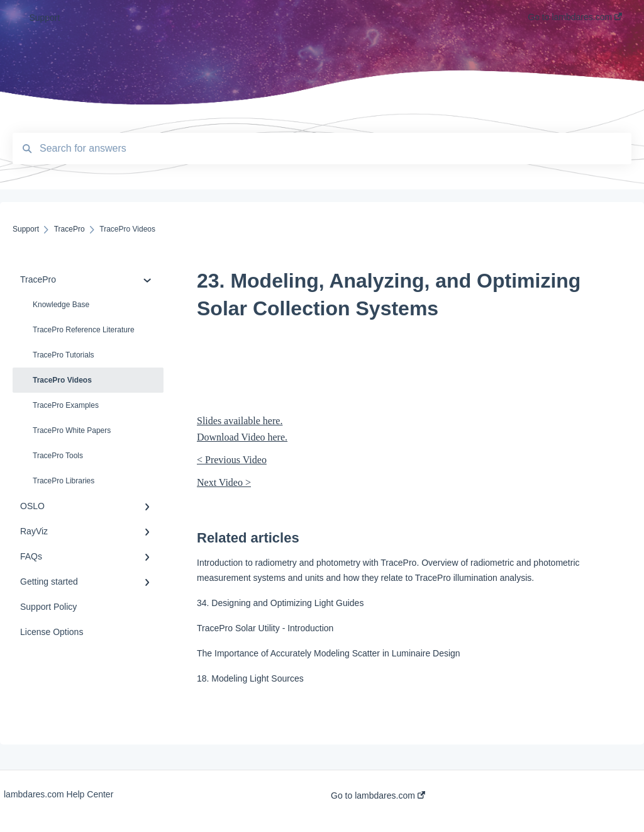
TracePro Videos (62, 380)
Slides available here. (239, 420)
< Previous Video (232, 459)
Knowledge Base (61, 304)
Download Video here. (242, 437)
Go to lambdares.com (378, 795)
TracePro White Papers (72, 430)
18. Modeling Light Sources (250, 678)
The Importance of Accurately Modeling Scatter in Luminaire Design (328, 653)
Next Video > (224, 482)
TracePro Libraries (63, 480)
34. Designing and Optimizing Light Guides (280, 603)
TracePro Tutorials (63, 355)
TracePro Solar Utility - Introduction (265, 628)
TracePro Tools (58, 455)
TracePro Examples (66, 405)
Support (44, 18)
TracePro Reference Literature (84, 329)
